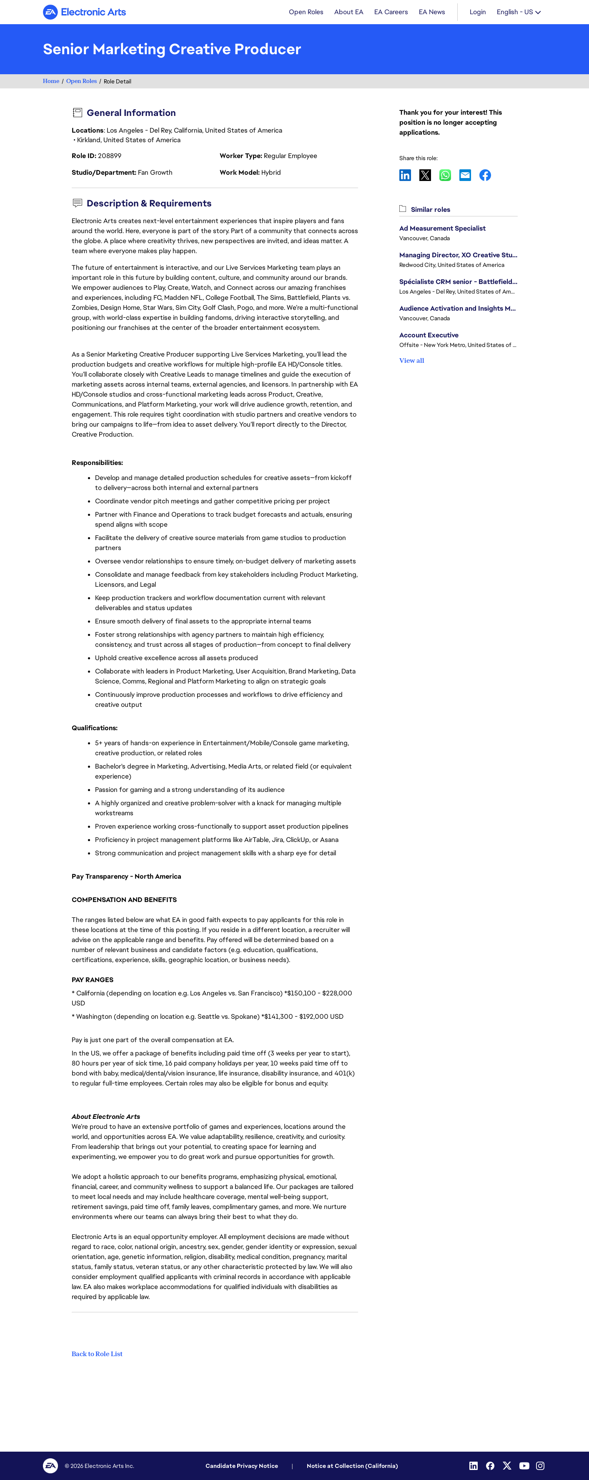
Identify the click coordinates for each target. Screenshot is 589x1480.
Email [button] (469, 176)
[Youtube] (524, 1466)
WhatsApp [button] (449, 176)
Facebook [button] (489, 176)
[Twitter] (508, 1466)
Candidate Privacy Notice (242, 1466)
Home (51, 81)
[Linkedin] (474, 1466)
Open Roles (81, 81)
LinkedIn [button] (409, 176)
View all (411, 361)
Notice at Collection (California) (352, 1466)
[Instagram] (541, 1466)
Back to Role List (97, 1354)
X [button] (429, 176)
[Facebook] (491, 1466)
